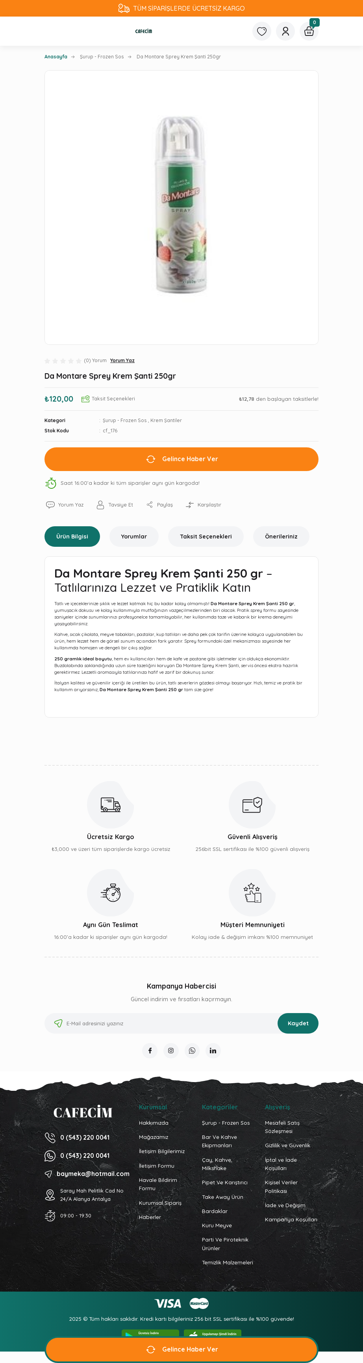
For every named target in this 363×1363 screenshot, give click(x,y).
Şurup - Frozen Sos (125, 420)
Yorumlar (134, 536)
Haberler (150, 1217)
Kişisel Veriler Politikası (281, 1187)
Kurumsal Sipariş (160, 1203)
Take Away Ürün (222, 1197)
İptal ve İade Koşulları (281, 1164)
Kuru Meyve (217, 1226)
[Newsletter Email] (181, 1023)
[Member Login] (285, 31)
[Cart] (309, 31)
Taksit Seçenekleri (206, 536)
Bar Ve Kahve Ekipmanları (219, 1141)
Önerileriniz (281, 536)
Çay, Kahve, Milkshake (217, 1164)
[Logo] (143, 31)
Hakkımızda (154, 1123)
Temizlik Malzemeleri (227, 1263)
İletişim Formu (156, 1166)
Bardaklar (215, 1211)
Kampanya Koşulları (291, 1220)
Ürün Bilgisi (72, 536)
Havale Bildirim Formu (158, 1184)
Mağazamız (153, 1137)
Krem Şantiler (166, 420)
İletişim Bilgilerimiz (162, 1152)
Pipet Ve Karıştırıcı (225, 1183)
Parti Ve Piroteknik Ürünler (225, 1244)
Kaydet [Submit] (298, 1023)
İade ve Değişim (285, 1205)
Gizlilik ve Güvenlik (287, 1146)
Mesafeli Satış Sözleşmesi (282, 1127)
